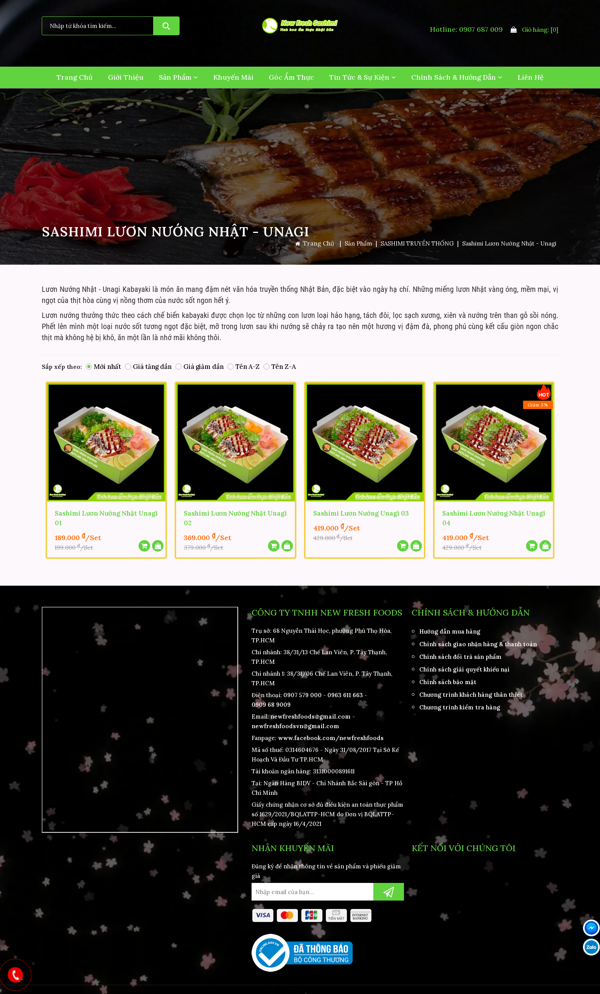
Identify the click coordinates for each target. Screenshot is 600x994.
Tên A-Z (243, 366)
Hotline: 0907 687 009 (466, 29)
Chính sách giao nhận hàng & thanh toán (478, 644)
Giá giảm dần (199, 366)
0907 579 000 (302, 695)
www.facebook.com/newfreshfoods (331, 738)
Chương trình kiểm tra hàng (459, 707)
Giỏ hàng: (534, 29)
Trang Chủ (75, 77)
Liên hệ (531, 77)
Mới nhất (103, 366)
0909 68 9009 (271, 704)
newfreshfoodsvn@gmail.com (295, 726)
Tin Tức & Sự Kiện (362, 77)
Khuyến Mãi (233, 77)
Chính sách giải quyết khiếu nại (464, 669)
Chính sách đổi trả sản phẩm (460, 656)
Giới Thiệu (126, 77)
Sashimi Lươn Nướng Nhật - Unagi (509, 243)
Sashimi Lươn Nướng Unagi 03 (361, 513)
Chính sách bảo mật (447, 682)
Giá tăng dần (148, 366)
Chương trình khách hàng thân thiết (471, 694)
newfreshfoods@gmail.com (310, 716)
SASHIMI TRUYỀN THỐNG (417, 243)
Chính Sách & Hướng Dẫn (456, 77)
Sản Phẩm (178, 77)
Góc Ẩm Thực (291, 77)
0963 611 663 (345, 695)
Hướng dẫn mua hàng (449, 631)
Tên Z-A (279, 366)
